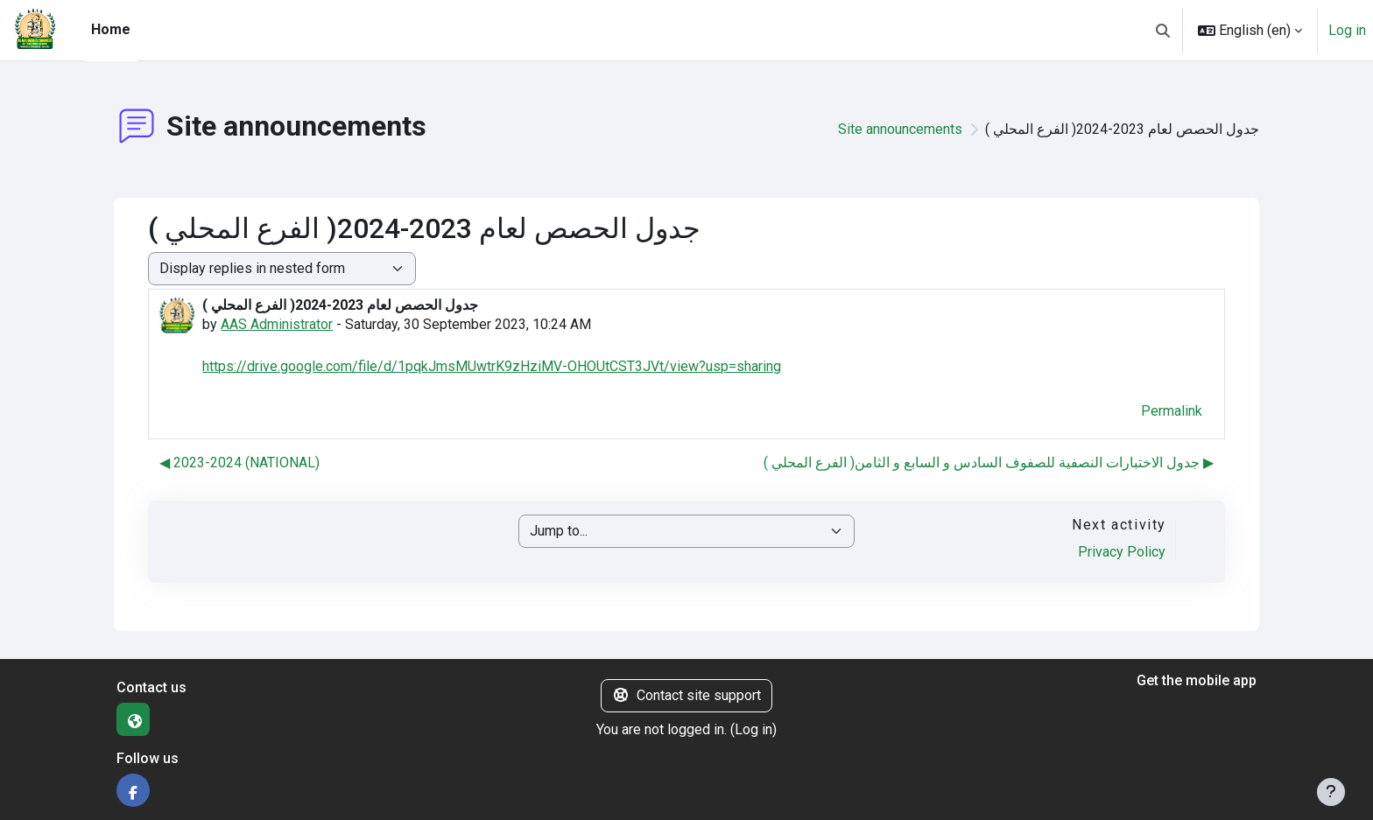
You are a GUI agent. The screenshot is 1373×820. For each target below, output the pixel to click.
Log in (1347, 30)
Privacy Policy (1121, 551)
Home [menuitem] (110, 29)
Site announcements (900, 129)
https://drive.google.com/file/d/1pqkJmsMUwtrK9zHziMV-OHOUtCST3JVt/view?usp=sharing (491, 366)
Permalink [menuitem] (1171, 411)
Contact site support (686, 695)
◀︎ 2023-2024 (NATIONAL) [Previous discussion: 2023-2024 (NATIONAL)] (239, 462)
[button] (1163, 30)
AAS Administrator (277, 324)
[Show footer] (1331, 792)
